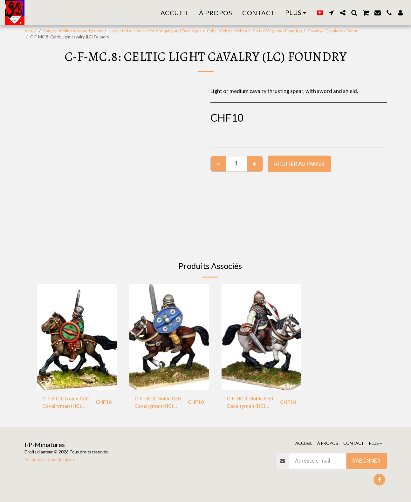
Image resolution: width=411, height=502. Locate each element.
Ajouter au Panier (299, 164)
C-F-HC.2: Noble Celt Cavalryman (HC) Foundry (159, 403)
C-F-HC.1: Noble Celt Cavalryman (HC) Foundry (67, 403)
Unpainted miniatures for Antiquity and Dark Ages (155, 30)
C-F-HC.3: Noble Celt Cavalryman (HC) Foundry (251, 403)
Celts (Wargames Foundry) (277, 30)
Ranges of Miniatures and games (73, 30)
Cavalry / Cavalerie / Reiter (333, 30)
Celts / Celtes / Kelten (227, 30)
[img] (77, 337)
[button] (331, 13)
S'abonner (366, 461)
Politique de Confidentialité (49, 459)
